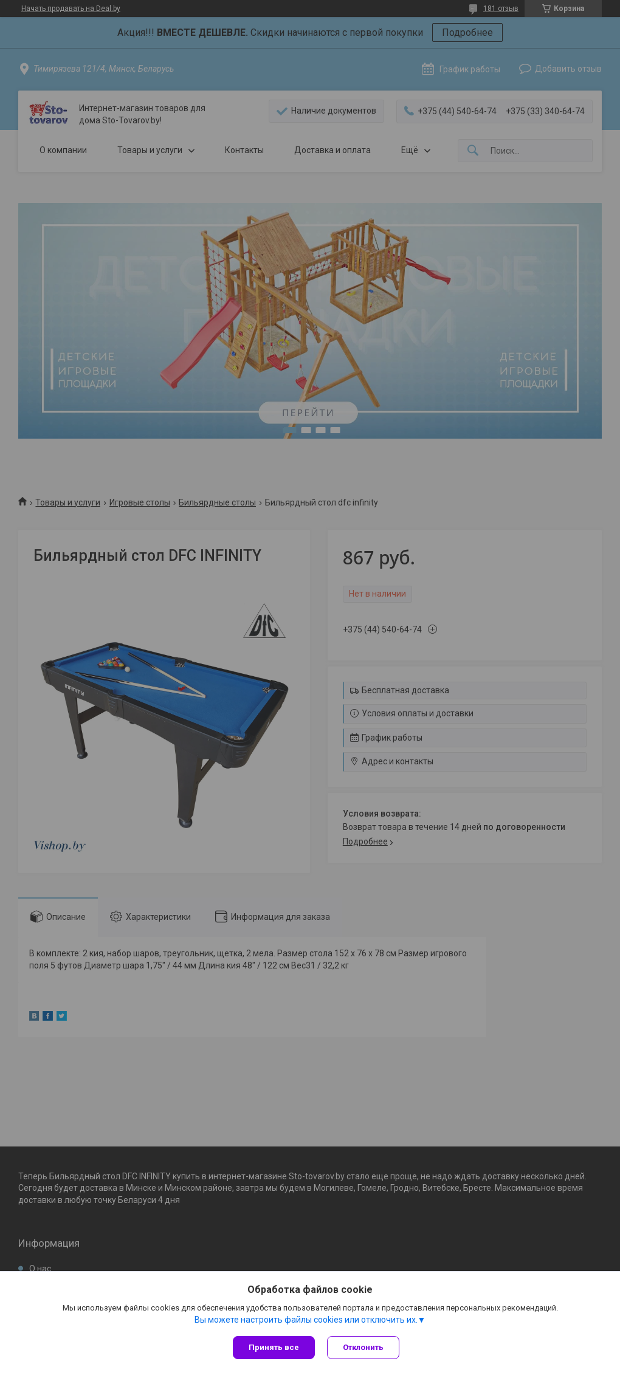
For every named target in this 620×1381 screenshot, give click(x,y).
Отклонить (363, 1347)
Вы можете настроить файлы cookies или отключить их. (306, 1319)
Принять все (274, 1347)
